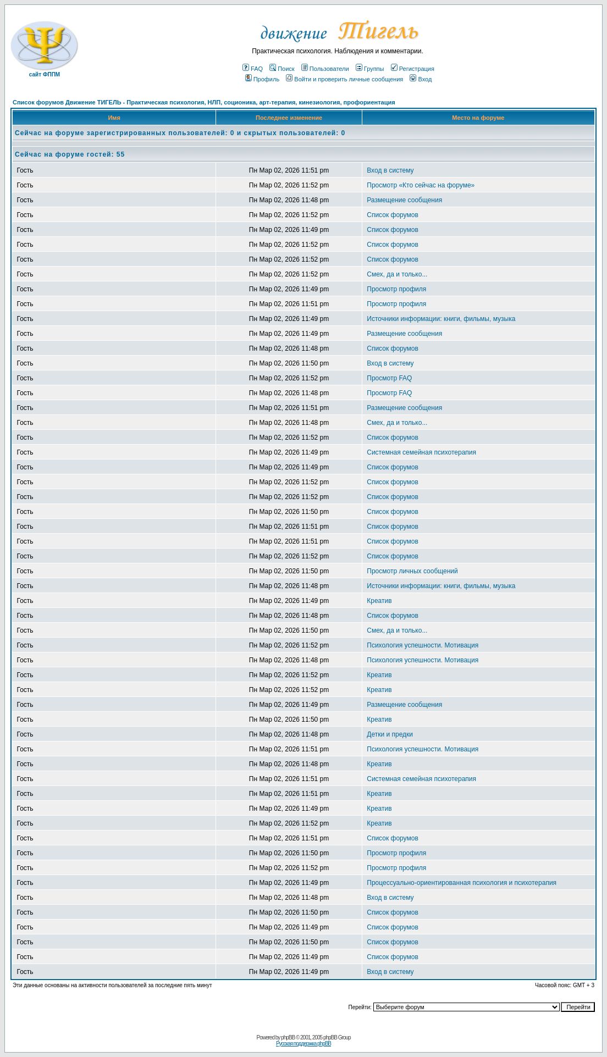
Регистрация (412, 68)
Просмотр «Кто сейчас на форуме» (420, 185)
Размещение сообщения (404, 200)
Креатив (379, 601)
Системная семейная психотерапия (421, 452)
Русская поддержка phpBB (303, 1044)
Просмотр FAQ (389, 378)
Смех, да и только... (397, 274)
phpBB (288, 1037)
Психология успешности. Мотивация (422, 645)
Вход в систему (390, 170)
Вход (421, 79)
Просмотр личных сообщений (412, 571)
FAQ (252, 68)
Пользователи (325, 68)
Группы (370, 68)
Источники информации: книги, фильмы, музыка (441, 319)
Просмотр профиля (396, 289)
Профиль (262, 79)
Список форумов (392, 215)
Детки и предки (390, 734)
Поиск (281, 68)
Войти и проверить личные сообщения (344, 79)
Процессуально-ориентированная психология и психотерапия (461, 883)
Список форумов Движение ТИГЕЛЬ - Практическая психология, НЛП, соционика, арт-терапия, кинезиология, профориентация (204, 102)
